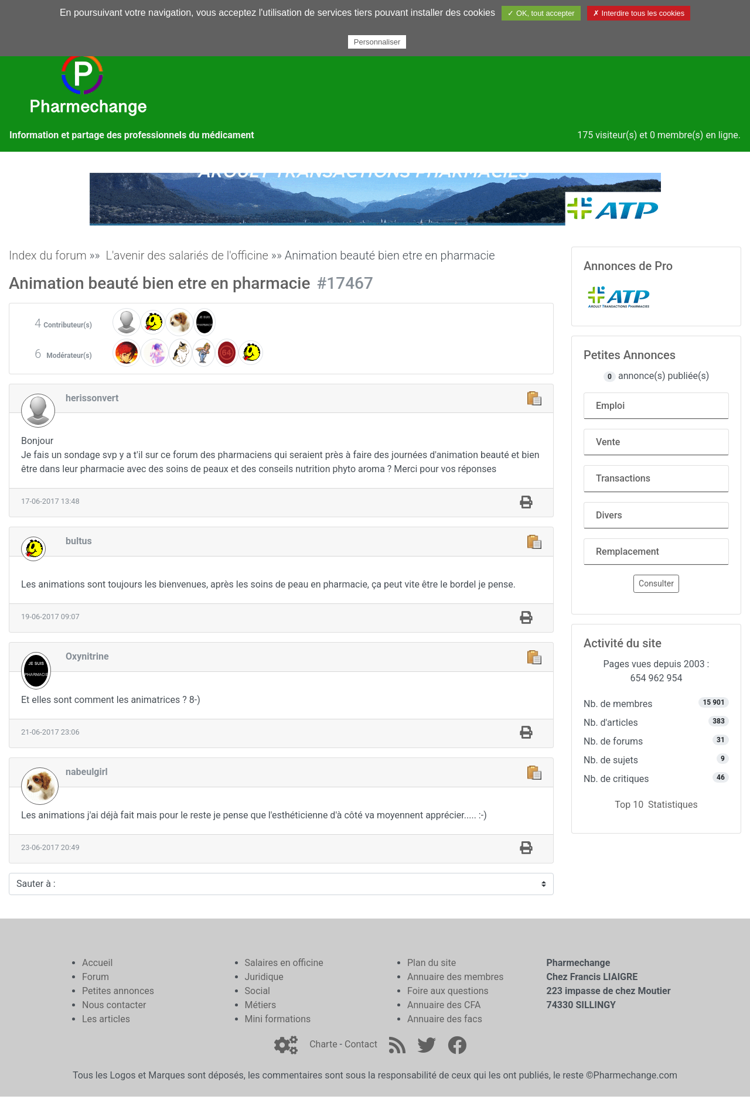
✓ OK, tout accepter (540, 13)
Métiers (261, 1005)
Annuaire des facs (444, 1019)
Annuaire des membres (455, 976)
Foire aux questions (448, 990)
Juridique (264, 976)
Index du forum (48, 255)
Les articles (106, 1019)
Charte (323, 1044)
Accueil (97, 962)
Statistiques (673, 804)
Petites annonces (118, 990)
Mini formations (278, 1019)
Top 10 (629, 804)
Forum (95, 976)
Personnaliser (377, 41)
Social (257, 990)
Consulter (656, 583)
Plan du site (431, 962)
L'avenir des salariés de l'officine (186, 255)
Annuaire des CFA (443, 1005)
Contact (361, 1044)
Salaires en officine (284, 962)
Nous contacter (114, 1005)
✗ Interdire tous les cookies (638, 13)
